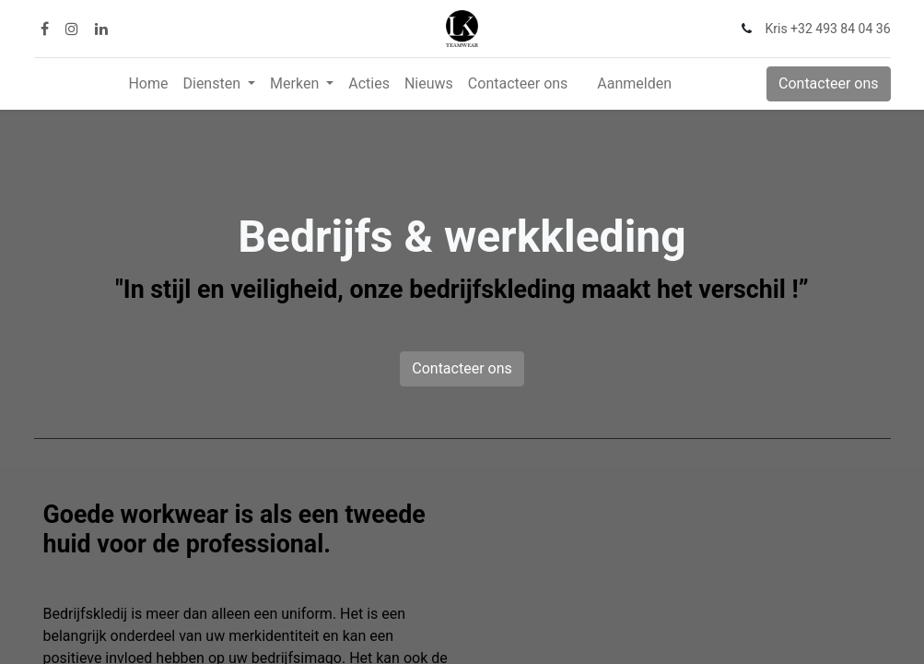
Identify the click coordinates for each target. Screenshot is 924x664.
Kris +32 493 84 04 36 (827, 28)
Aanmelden (634, 83)
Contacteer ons (828, 83)
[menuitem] (148, 83)
